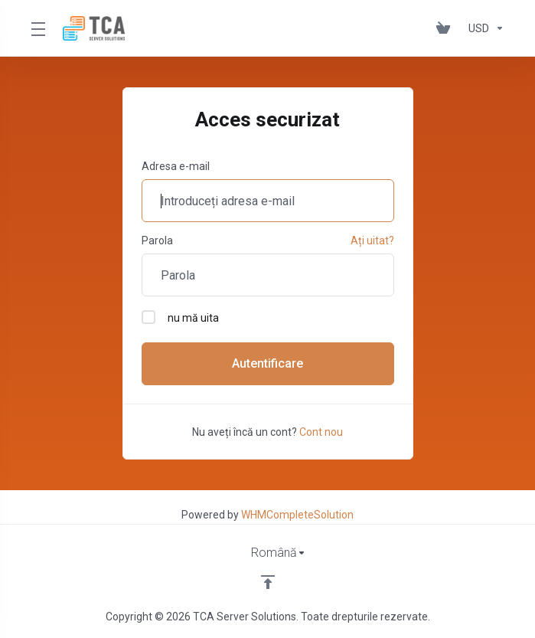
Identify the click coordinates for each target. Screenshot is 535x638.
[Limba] (267, 553)
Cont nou (321, 432)
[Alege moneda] (483, 28)
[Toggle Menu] (37, 28)
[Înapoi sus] (268, 582)
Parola (157, 240)
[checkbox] (148, 317)
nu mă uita (180, 317)
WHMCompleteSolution (297, 515)
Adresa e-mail (176, 166)
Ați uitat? (372, 240)
